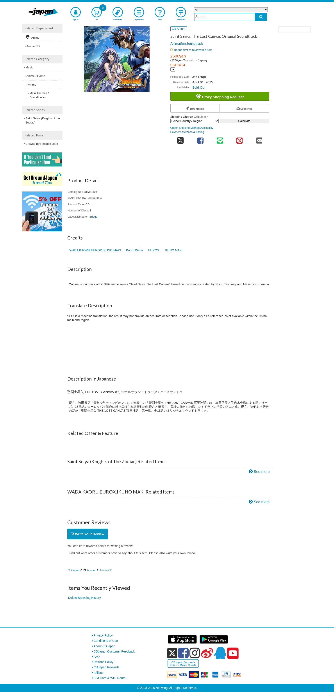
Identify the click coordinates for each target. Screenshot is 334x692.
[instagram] (194, 653)
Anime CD (106, 570)
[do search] (261, 17)
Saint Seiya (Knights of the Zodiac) (43, 120)
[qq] (220, 653)
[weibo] (207, 653)
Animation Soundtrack (186, 43)
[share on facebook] (200, 139)
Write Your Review (87, 534)
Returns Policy (103, 662)
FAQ (97, 656)
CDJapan (73, 570)
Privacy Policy (103, 635)
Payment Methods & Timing (187, 132)
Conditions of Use (106, 640)
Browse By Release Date (42, 143)
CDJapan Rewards (107, 667)
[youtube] (233, 653)
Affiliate (99, 672)
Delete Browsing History (84, 597)
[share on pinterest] (239, 139)
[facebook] (183, 653)
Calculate (244, 121)
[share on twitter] (180, 139)
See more (262, 472)
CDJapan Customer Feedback (114, 651)
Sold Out (198, 87)
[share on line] (220, 139)
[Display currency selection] (172, 69)
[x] (172, 653)
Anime (91, 570)
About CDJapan (104, 646)
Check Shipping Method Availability (191, 127)
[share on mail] (259, 139)
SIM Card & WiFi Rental (110, 678)
